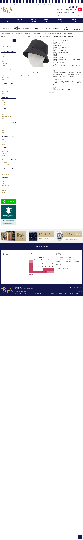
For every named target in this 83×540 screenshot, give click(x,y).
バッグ (3, 54)
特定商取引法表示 (18, 293)
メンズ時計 (4, 162)
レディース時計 (5, 165)
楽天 (78, 15)
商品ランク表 (60, 15)
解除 (41, 293)
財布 (3, 56)
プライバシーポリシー (27, 293)
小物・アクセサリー (6, 59)
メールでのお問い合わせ (75, 287)
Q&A (66, 15)
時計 (3, 61)
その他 (3, 65)
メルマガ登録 (36, 293)
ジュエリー (4, 63)
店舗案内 (53, 15)
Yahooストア (72, 15)
